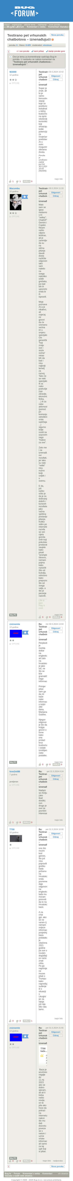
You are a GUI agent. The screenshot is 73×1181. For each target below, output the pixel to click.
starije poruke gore (56, 51)
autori (6, 27)
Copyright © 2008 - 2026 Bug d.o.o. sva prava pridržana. (36, 1180)
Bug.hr (8, 1173)
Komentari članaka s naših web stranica (28, 1174)
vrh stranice (63, 1173)
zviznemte (15, 624)
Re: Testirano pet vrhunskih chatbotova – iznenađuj (43, 632)
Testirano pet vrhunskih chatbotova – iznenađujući (43, 78)
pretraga (15, 27)
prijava (6, 25)
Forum (17, 1173)
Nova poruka (57, 35)
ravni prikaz (39, 51)
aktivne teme (29, 25)
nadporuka (58, 1161)
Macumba (14, 188)
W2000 (13, 72)
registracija (17, 25)
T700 (12, 829)
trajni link (59, 179)
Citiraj (56, 79)
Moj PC (13, 615)
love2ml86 (15, 771)
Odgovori (55, 76)
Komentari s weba (31, 1173)
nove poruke (54, 25)
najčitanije (42, 25)
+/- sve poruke (23, 51)
